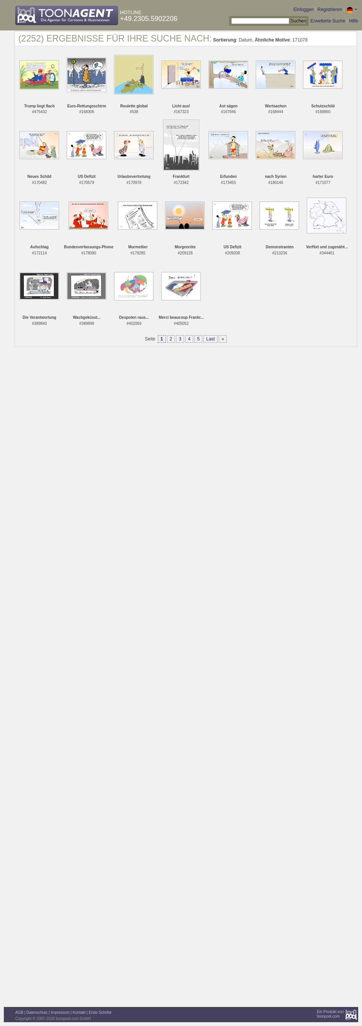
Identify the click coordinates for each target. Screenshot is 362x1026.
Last (210, 339)
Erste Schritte (100, 1012)
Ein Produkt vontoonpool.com (330, 1014)
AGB (19, 1012)
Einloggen (303, 9)
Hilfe (353, 21)
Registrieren (329, 9)
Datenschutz (37, 1012)
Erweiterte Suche (328, 21)
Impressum (60, 1012)
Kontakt (79, 1012)
